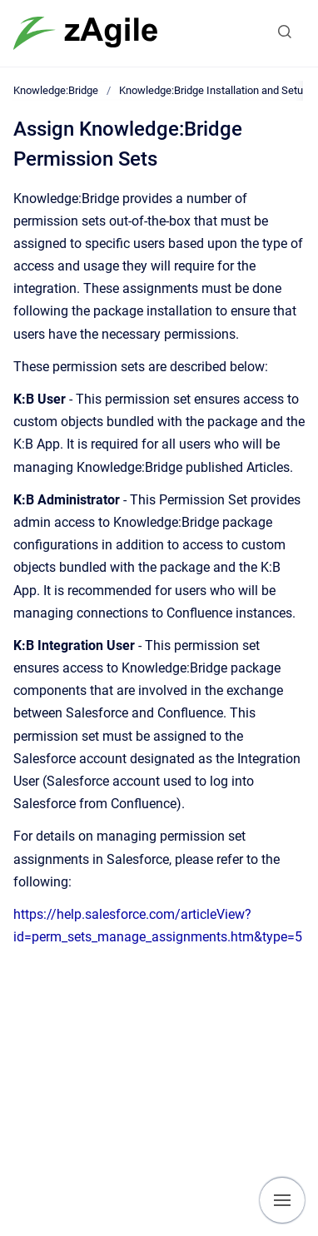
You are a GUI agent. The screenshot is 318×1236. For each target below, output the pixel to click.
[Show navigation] (282, 1200)
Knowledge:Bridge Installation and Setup (214, 90)
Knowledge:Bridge (55, 90)
